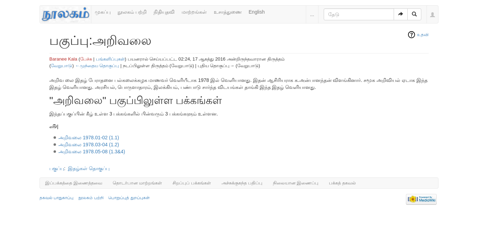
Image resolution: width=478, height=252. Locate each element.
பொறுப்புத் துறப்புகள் (128, 197)
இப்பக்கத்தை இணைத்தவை (73, 183)
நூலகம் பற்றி (132, 12)
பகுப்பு (56, 168)
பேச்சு (86, 59)
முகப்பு (103, 12)
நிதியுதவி (164, 12)
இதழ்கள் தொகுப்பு (89, 168)
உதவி (423, 34)
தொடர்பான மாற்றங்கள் (137, 183)
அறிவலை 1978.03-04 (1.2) (88, 144)
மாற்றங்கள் (194, 12)
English (257, 12)
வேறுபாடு (61, 65)
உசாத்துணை (228, 12)
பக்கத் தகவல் (342, 183)
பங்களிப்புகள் (110, 59)
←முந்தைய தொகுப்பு (97, 65)
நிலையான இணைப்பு (296, 183)
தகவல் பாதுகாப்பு (56, 197)
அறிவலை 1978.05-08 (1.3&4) (91, 151)
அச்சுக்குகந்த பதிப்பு (242, 183)
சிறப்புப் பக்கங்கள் (192, 183)
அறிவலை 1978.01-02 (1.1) (88, 137)
